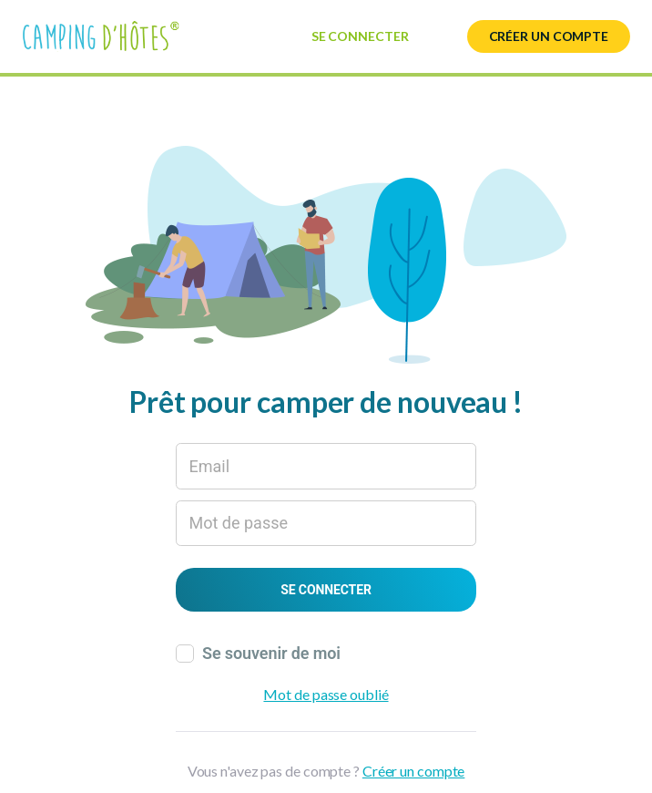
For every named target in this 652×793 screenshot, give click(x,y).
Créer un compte (549, 36)
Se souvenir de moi (271, 653)
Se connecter (360, 36)
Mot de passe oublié (325, 694)
